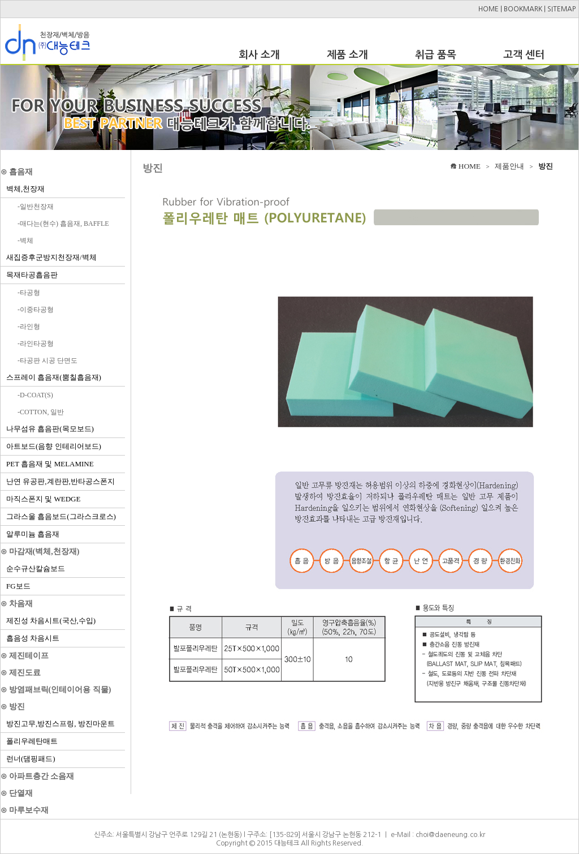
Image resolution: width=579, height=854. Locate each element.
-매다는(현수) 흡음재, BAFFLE (63, 224)
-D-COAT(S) (35, 395)
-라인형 (29, 327)
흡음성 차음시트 (32, 638)
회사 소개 (259, 55)
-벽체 (25, 240)
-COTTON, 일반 (41, 412)
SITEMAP (561, 9)
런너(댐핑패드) (30, 758)
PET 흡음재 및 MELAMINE (50, 464)
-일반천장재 (36, 207)
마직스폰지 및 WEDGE (43, 499)
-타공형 (29, 293)
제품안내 (509, 166)
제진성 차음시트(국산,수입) (51, 620)
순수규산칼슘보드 (35, 568)
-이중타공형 (36, 310)
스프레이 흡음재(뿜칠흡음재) (53, 377)
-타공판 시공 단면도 (47, 360)
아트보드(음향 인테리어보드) (53, 446)
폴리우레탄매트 (32, 741)
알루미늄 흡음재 (32, 534)
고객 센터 (524, 55)
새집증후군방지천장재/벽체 (51, 257)
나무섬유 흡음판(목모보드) (50, 428)
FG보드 (18, 586)
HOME (488, 9)
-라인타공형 (36, 343)
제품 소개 (347, 55)
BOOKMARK (523, 9)
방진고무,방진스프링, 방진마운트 (60, 723)
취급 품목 (435, 55)
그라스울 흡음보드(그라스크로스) (61, 516)
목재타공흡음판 (32, 275)
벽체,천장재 (25, 188)
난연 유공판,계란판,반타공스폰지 (60, 481)
